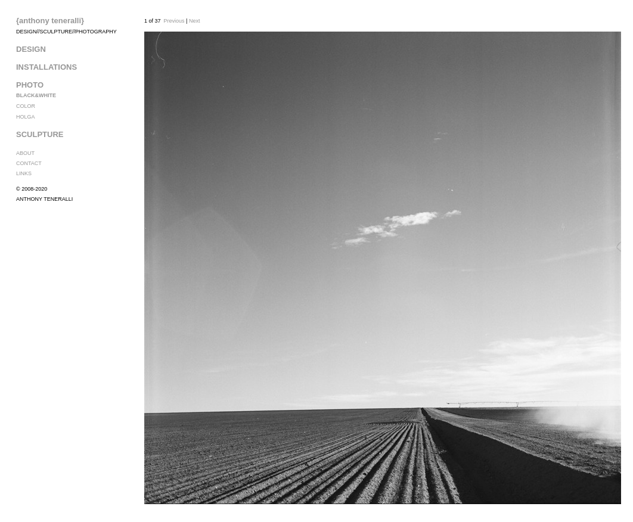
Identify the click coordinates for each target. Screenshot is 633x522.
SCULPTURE (39, 134)
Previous (174, 21)
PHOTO (30, 84)
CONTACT (29, 163)
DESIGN (31, 49)
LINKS (24, 173)
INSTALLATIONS (46, 67)
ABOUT (25, 153)
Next (194, 21)
